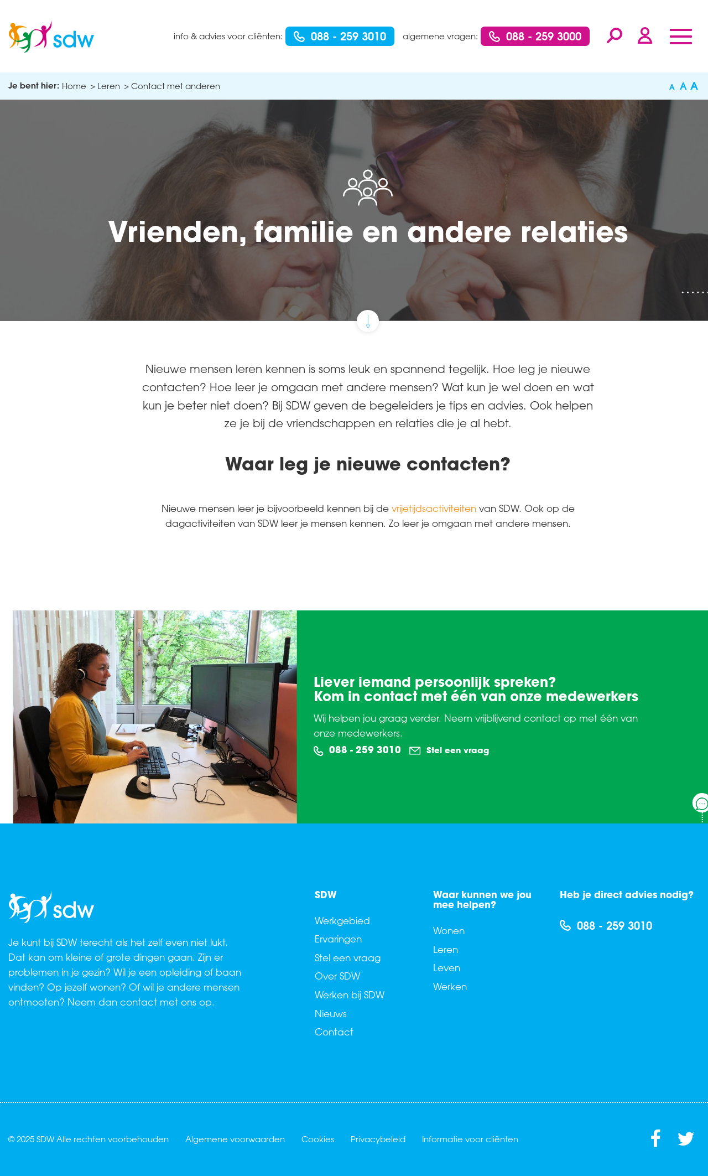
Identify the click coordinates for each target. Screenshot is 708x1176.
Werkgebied (342, 920)
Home (74, 86)
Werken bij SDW (349, 994)
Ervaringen (338, 938)
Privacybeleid (378, 1139)
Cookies (317, 1139)
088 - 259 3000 (535, 36)
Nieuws (331, 1013)
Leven (446, 967)
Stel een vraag (449, 750)
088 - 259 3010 (340, 36)
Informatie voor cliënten (470, 1139)
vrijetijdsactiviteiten (434, 508)
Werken (450, 986)
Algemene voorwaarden (235, 1139)
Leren (445, 949)
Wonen (449, 930)
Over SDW (337, 976)
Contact (334, 1031)
